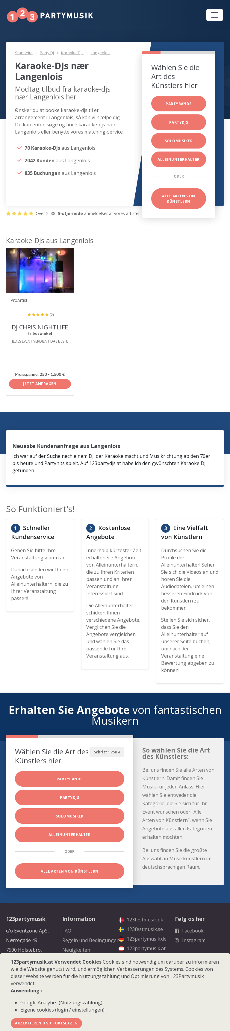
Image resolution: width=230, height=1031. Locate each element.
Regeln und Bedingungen (90, 940)
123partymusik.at (142, 948)
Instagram (190, 940)
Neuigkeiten (76, 950)
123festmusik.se (141, 929)
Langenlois (101, 52)
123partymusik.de (143, 938)
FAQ (66, 930)
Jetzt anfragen (40, 383)
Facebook (189, 930)
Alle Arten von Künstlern (178, 198)
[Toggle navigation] (214, 15)
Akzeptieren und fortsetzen (46, 1023)
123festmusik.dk (141, 919)
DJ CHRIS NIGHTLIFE (40, 327)
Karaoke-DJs (72, 52)
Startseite (24, 52)
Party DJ (47, 52)
